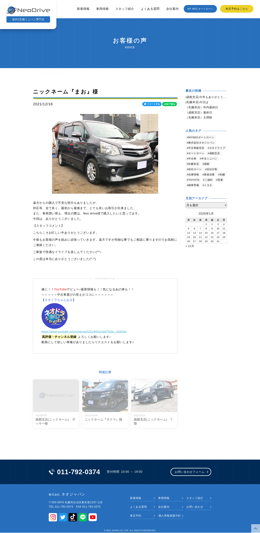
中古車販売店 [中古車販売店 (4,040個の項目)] (197, 148)
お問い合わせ (194, 507)
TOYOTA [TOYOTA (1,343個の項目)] (205, 186)
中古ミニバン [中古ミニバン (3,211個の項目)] (210, 164)
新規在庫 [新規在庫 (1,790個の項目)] (210, 180)
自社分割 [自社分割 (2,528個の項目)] (213, 175)
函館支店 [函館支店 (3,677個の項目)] (216, 159)
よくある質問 (150, 8)
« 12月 (190, 252)
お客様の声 (63, 73)
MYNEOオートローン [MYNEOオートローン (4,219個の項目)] (202, 138)
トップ (37, 73)
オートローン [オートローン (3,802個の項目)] (197, 159)
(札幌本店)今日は (198, 102)
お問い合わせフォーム (188, 472)
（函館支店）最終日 (200, 113)
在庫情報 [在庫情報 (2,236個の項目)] (194, 180)
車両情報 (102, 8)
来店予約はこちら (237, 8)
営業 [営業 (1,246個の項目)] (191, 191)
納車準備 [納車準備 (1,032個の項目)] (205, 191)
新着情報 (83, 8)
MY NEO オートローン (200, 8)
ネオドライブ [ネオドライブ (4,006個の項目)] (197, 154)
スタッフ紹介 (124, 8)
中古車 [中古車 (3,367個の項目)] (193, 164)
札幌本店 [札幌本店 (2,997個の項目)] (194, 170)
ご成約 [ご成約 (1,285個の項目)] (220, 186)
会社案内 (172, 8)
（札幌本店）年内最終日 (203, 107)
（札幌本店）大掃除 (200, 118)
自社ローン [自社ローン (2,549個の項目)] (196, 175)
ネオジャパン (67, 494)
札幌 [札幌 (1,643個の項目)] (191, 186)
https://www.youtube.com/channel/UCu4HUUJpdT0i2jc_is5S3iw (87, 331)
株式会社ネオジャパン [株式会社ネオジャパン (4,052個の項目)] (203, 143)
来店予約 (135, 516)
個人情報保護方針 (170, 516)
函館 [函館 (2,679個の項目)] (208, 170)
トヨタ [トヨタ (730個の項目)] (220, 191)
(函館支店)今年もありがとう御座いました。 (206, 97)
